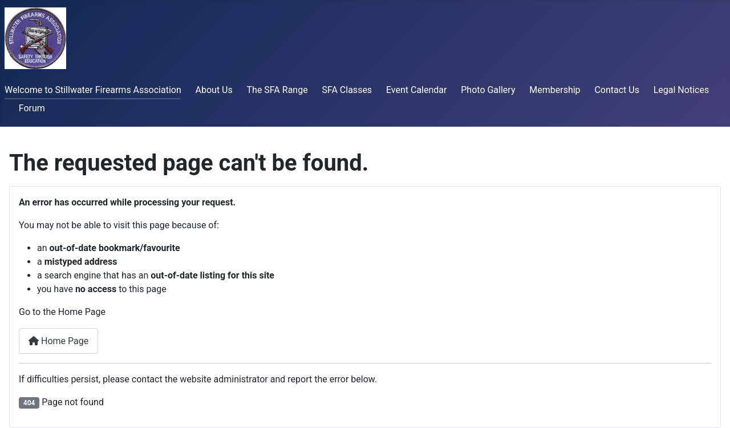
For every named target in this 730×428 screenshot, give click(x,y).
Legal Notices (681, 89)
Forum (32, 108)
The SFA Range (277, 89)
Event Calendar (416, 89)
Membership (554, 89)
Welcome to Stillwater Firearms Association (93, 89)
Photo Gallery (488, 89)
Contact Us (616, 89)
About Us (214, 89)
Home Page (58, 341)
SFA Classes (347, 89)
